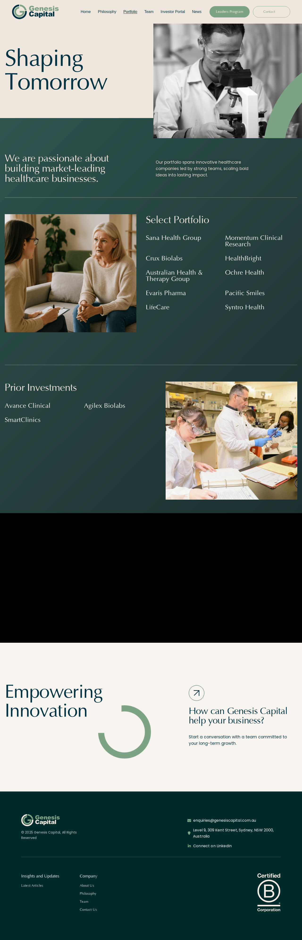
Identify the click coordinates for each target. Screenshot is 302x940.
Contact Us (88, 910)
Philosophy (88, 894)
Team (84, 902)
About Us (87, 886)
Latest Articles (32, 886)
